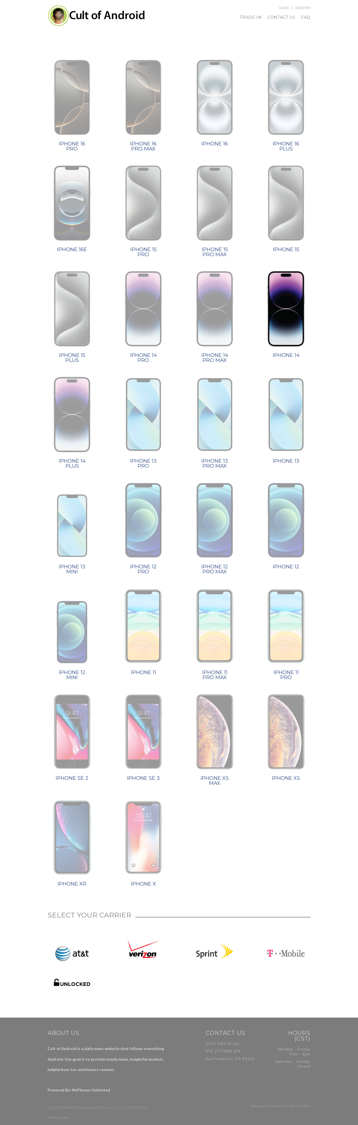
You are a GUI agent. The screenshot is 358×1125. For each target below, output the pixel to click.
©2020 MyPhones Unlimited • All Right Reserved (98, 1108)
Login (284, 8)
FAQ (305, 17)
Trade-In (251, 17)
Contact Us (281, 17)
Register (302, 8)
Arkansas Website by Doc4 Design (280, 1106)
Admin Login (58, 1117)
